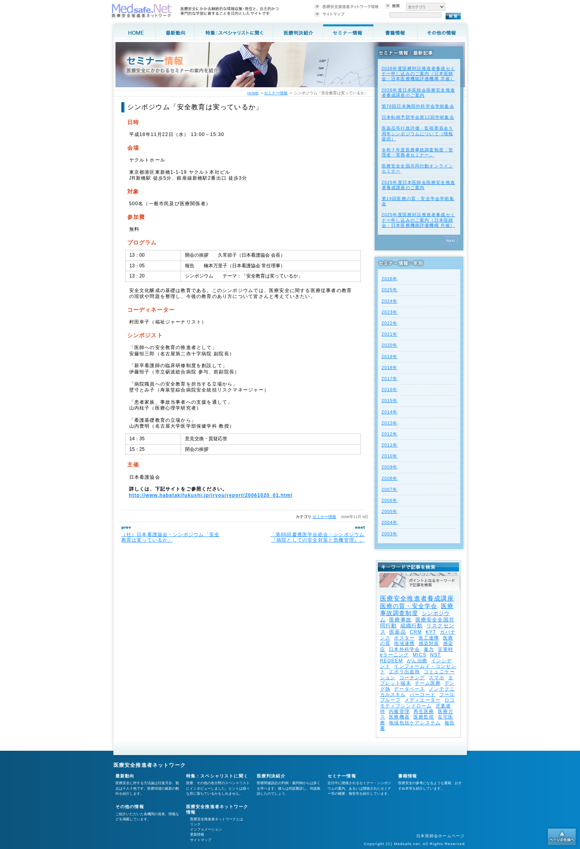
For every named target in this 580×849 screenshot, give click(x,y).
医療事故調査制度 (417, 609)
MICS (419, 655)
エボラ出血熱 (404, 671)
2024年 (390, 301)
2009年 (390, 467)
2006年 (390, 500)
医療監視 (424, 717)
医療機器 (399, 717)
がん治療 (417, 660)
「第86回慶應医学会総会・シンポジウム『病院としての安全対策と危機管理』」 (317, 537)
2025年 (390, 289)
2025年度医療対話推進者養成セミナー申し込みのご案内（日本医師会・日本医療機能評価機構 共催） (418, 219)
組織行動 (412, 625)
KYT (431, 632)
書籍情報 (407, 776)
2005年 (390, 511)
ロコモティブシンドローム (417, 702)
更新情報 (197, 834)
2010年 (390, 456)
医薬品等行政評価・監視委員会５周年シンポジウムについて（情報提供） (418, 133)
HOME (253, 93)
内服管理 (399, 711)
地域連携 (404, 643)
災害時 (446, 649)
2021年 (390, 334)
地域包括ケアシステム (415, 723)
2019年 (390, 356)
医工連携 (429, 638)
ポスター (404, 638)
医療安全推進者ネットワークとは (216, 819)
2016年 (390, 389)
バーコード (422, 694)
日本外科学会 (404, 649)
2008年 (390, 478)
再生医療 (424, 711)
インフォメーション (206, 829)
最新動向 (125, 776)
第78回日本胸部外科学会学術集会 (418, 106)
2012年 (390, 434)
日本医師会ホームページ (440, 836)
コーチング (412, 677)
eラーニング (394, 655)
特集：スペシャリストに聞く (217, 776)
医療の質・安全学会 (408, 606)
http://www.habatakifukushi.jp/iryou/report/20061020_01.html (211, 495)
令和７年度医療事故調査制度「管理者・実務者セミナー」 (418, 152)
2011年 (390, 445)
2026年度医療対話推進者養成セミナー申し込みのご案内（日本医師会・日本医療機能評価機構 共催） (418, 73)
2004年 (390, 522)
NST (435, 655)
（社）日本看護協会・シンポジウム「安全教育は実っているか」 (170, 537)
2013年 (390, 423)
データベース (409, 689)
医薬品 (397, 632)
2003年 (390, 533)
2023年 (390, 312)
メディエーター (422, 700)
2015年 (390, 400)
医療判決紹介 (271, 776)
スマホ (437, 677)
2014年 (390, 412)
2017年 (390, 378)
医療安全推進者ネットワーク (149, 765)
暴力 (429, 649)
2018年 (390, 367)
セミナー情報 (324, 517)
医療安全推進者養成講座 (417, 598)
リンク (195, 824)
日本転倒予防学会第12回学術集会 (418, 117)
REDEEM (391, 660)
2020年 (390, 345)
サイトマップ (200, 840)
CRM (416, 632)
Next (451, 241)
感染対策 (429, 643)
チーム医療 (428, 683)
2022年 (390, 323)
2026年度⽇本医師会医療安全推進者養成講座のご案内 (418, 92)
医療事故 (400, 620)
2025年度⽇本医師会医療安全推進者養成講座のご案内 (418, 185)
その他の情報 (129, 806)
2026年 (390, 278)
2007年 (390, 489)
